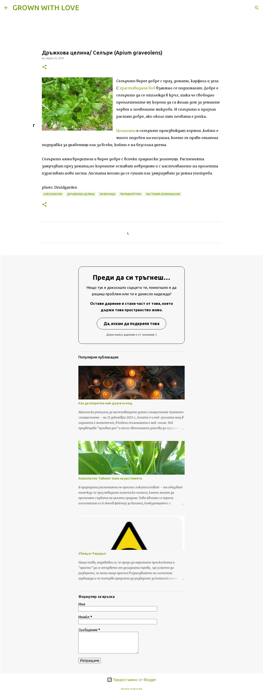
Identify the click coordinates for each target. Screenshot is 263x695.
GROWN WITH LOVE (45, 8)
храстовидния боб (137, 88)
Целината (125, 130)
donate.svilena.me (131, 688)
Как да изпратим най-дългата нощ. (105, 403)
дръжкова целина (81, 194)
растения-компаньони (163, 194)
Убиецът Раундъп (92, 553)
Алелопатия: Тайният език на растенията (110, 478)
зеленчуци (107, 194)
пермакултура (130, 194)
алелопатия (53, 194)
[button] (44, 67)
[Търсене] (85, 7)
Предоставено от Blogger (131, 680)
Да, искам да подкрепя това (131, 323)
